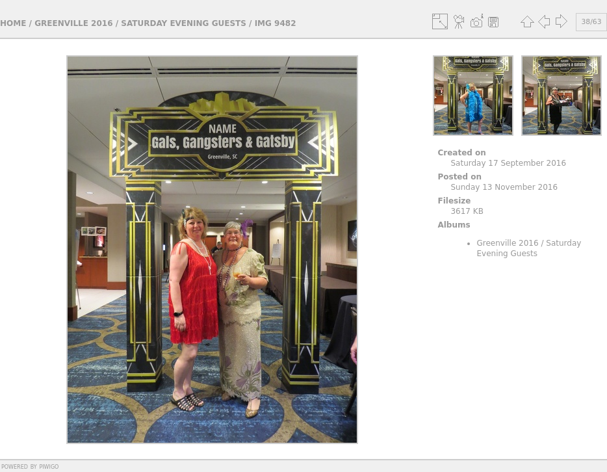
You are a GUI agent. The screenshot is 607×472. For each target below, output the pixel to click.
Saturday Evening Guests (183, 23)
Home (13, 23)
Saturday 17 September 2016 (508, 163)
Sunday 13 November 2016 (504, 187)
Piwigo (48, 466)
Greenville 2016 (73, 23)
